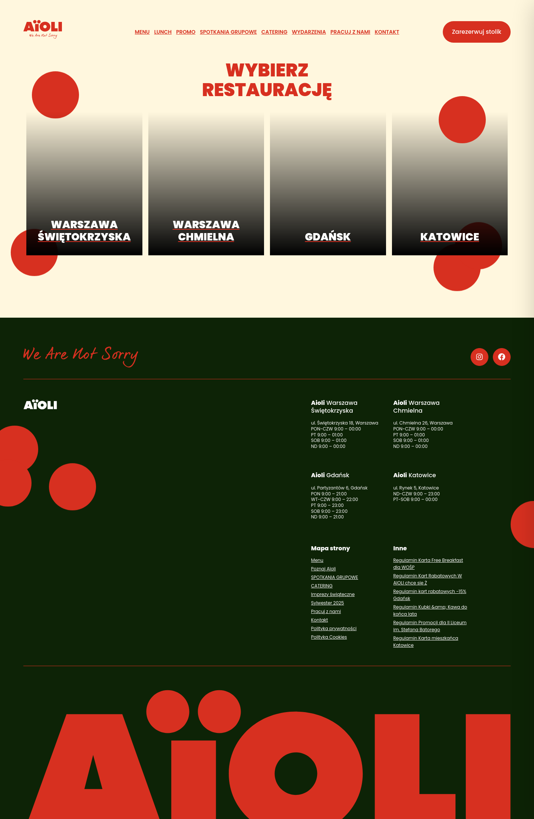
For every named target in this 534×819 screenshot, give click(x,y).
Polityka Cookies (329, 637)
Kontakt (319, 620)
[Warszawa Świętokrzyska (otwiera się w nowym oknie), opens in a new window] (84, 183)
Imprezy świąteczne (333, 594)
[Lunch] (163, 32)
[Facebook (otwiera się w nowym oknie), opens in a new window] (502, 357)
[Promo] (186, 32)
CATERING (322, 586)
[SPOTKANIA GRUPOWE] (228, 32)
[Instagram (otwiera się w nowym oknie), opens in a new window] (479, 357)
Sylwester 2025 (327, 603)
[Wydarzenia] (309, 32)
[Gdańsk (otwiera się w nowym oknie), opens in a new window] (328, 183)
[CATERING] (274, 32)
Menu (317, 560)
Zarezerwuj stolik (476, 31)
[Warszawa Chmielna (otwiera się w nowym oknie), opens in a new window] (206, 183)
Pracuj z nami (326, 611)
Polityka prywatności (334, 628)
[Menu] (142, 32)
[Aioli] (42, 29)
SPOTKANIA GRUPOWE (334, 577)
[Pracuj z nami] (350, 32)
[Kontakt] (386, 32)
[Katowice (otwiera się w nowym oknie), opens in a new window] (450, 183)
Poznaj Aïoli (323, 569)
